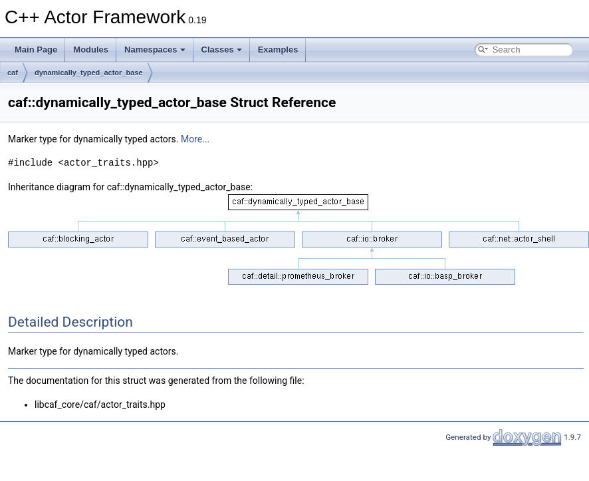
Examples (278, 50)
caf (12, 73)
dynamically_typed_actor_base (89, 73)
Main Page (36, 50)
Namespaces (154, 50)
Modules (90, 50)
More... (195, 139)
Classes (221, 50)
